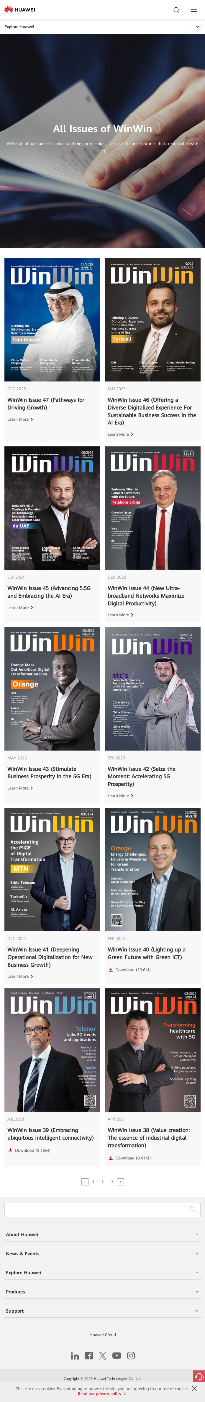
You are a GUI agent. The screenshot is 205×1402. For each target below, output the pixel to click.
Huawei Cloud (102, 1334)
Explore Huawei (102, 26)
